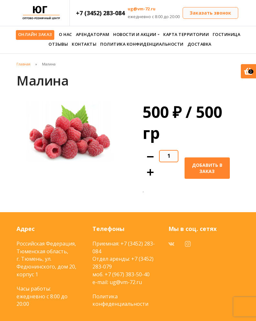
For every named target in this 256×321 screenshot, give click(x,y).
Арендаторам (93, 34)
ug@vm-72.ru (141, 9)
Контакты (84, 44)
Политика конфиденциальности (142, 44)
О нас (65, 34)
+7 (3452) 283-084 (100, 13)
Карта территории (186, 34)
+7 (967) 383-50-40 (127, 274)
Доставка (199, 44)
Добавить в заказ (207, 168)
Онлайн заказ (35, 34)
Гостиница (226, 34)
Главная (23, 64)
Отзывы (58, 44)
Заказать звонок (210, 13)
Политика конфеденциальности (120, 300)
